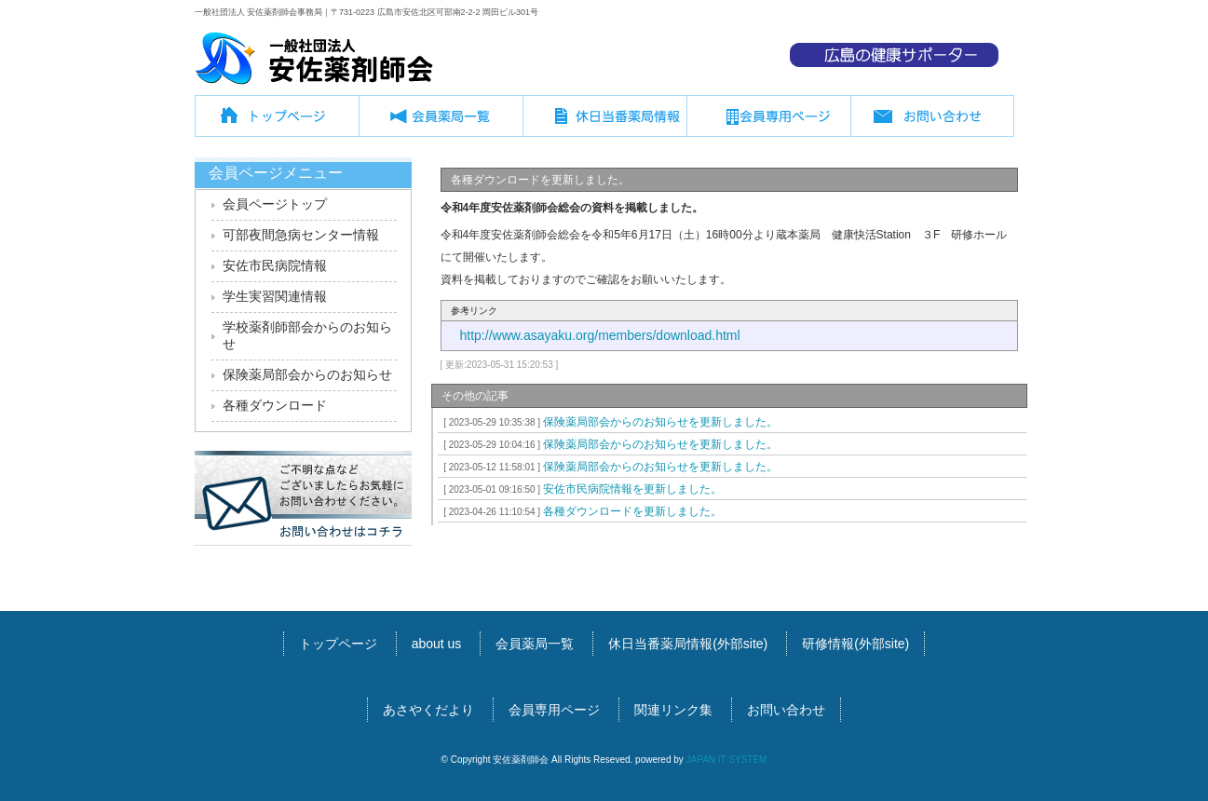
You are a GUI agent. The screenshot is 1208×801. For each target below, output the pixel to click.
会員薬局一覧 (441, 123)
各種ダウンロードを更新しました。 (580, 511)
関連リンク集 (673, 709)
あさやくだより (428, 709)
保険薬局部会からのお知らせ (307, 374)
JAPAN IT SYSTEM (726, 759)
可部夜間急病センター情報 (301, 234)
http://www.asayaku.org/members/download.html (600, 335)
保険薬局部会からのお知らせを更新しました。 (608, 421)
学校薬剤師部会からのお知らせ (307, 335)
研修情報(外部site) (855, 643)
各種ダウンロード (275, 405)
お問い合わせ (932, 123)
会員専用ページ (768, 123)
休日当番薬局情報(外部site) (687, 643)
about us (437, 643)
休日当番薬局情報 (604, 123)
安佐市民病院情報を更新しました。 (580, 489)
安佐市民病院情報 (275, 265)
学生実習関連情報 (275, 296)
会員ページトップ (275, 204)
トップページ (277, 123)
